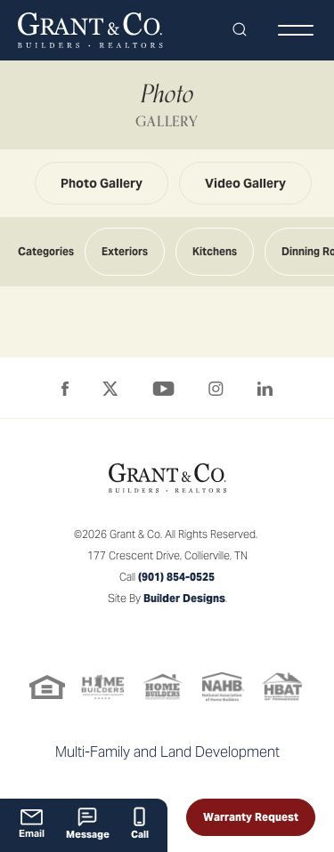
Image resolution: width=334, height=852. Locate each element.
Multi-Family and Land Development (167, 752)
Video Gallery (245, 183)
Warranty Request (250, 817)
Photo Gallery (102, 183)
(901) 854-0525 (176, 576)
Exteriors (125, 251)
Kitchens (214, 251)
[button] (239, 30)
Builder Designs (184, 598)
